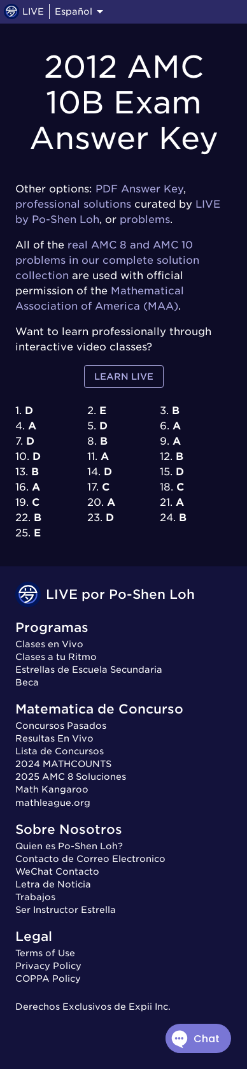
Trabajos (35, 897)
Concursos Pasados (60, 726)
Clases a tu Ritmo (56, 657)
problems (145, 219)
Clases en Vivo (49, 644)
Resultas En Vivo (54, 738)
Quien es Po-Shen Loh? (69, 846)
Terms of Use (45, 953)
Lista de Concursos (59, 751)
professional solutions (73, 204)
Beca (27, 682)
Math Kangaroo (51, 789)
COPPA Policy (48, 978)
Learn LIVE (124, 377)
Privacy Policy (48, 966)
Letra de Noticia (53, 884)
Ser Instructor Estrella (65, 910)
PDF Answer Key (139, 189)
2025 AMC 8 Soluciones (70, 776)
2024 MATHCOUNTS (63, 764)
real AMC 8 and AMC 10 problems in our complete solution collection (107, 260)
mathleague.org (52, 803)
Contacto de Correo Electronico (90, 859)
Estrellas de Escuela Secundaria (88, 669)
